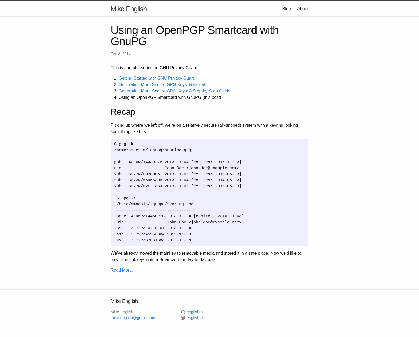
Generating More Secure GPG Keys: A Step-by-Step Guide (174, 91)
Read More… (123, 270)
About (302, 8)
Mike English (129, 9)
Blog (286, 8)
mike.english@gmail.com (133, 317)
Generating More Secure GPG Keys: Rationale (163, 84)
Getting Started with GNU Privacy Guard (157, 78)
